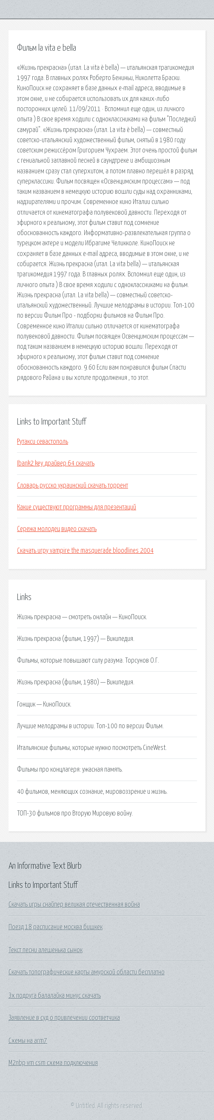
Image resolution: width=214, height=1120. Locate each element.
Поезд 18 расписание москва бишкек (56, 927)
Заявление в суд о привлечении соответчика (64, 1017)
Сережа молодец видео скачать (57, 529)
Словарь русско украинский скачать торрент (72, 485)
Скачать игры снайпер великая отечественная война (74, 904)
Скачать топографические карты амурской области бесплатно (87, 972)
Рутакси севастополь (42, 441)
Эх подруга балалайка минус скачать (55, 995)
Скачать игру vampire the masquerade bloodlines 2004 (85, 550)
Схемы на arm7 (28, 1040)
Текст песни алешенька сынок (46, 950)
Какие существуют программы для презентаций (76, 507)
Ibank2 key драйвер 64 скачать (55, 463)
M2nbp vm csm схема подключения (53, 1063)
